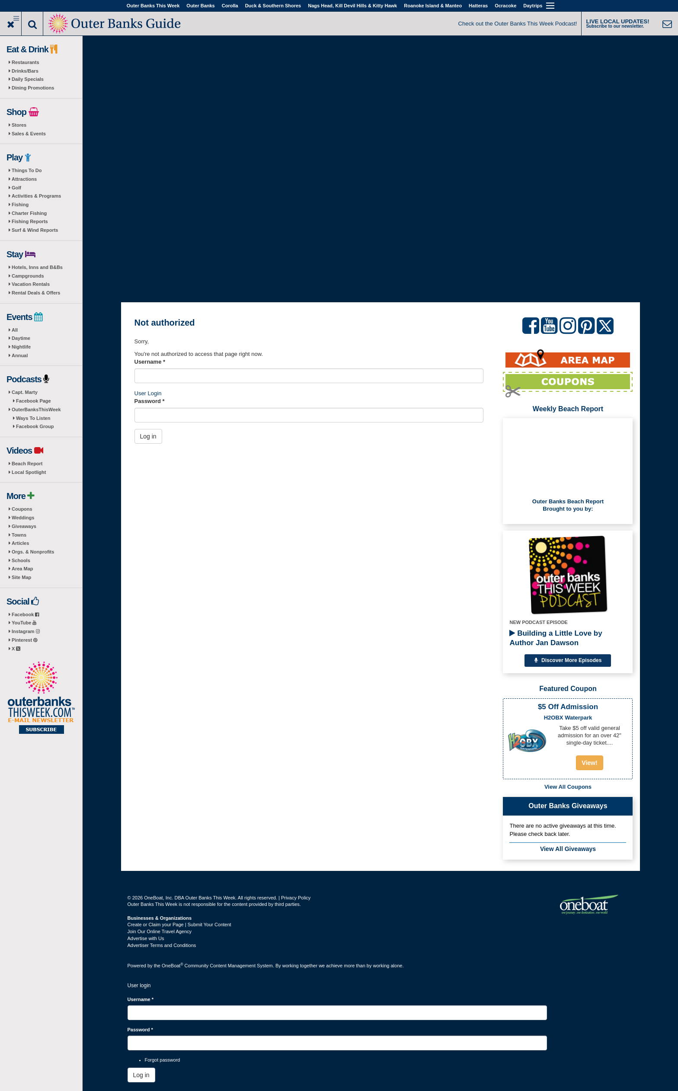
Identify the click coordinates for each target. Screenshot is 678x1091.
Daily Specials (28, 79)
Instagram (26, 631)
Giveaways (24, 526)
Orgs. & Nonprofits (33, 551)
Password (149, 401)
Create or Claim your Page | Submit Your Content (179, 924)
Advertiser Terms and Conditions (162, 945)
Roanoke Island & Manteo (433, 5)
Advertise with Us (146, 938)
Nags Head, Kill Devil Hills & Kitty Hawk (352, 5)
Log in (148, 436)
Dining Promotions (33, 87)
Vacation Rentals (31, 284)
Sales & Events (29, 133)
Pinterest (24, 640)
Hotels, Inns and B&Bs (37, 267)
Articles (20, 543)
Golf (16, 187)
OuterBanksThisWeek (36, 409)
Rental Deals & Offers (36, 292)
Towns (19, 535)
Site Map (21, 577)
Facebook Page (33, 400)
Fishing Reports (30, 221)
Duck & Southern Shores (273, 5)
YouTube (24, 622)
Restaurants (25, 62)
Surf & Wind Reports (35, 230)
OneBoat (172, 965)
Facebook (25, 614)
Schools (21, 560)
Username (150, 361)
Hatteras (478, 5)
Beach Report (27, 463)
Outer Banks (200, 5)
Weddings (23, 517)
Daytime (21, 338)
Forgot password (162, 1059)
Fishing (20, 204)
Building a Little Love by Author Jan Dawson (555, 638)
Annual (20, 355)
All (15, 330)
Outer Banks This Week (153, 5)
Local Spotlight (29, 472)
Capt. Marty (25, 392)
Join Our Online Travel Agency (160, 931)
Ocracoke (505, 5)
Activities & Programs (36, 195)
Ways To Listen (33, 418)
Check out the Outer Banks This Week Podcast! (517, 23)
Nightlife (21, 346)
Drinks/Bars (25, 71)
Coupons (22, 509)
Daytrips (532, 5)
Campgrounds (28, 275)
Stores (19, 125)
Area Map (22, 568)
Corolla (230, 5)
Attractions (24, 179)
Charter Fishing (29, 213)
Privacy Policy (295, 897)
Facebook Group (35, 426)
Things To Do (27, 170)
